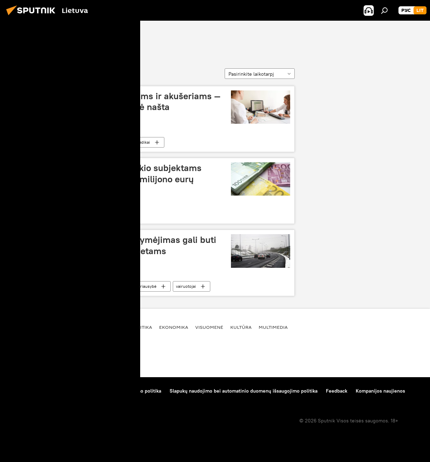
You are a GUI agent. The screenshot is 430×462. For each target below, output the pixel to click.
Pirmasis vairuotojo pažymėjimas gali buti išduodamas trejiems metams (129, 245)
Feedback (336, 391)
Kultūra (241, 327)
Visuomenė (105, 142)
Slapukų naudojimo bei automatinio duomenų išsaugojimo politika (244, 391)
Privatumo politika (141, 391)
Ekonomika (104, 214)
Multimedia (273, 327)
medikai (142, 142)
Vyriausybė (145, 286)
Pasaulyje (111, 327)
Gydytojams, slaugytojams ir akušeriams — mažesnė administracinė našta (131, 101)
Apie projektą (22, 391)
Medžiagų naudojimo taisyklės (79, 391)
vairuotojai (186, 286)
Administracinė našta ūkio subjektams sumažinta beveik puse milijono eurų (122, 173)
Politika (141, 327)
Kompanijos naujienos (380, 391)
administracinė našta (78, 39)
